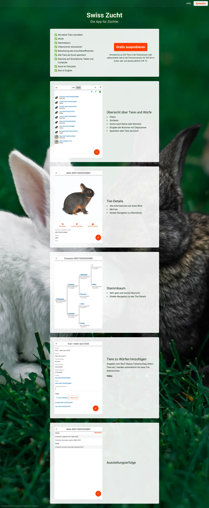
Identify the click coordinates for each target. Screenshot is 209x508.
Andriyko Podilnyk (22, 506)
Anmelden (201, 3)
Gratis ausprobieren (130, 47)
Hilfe (188, 3)
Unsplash (35, 506)
